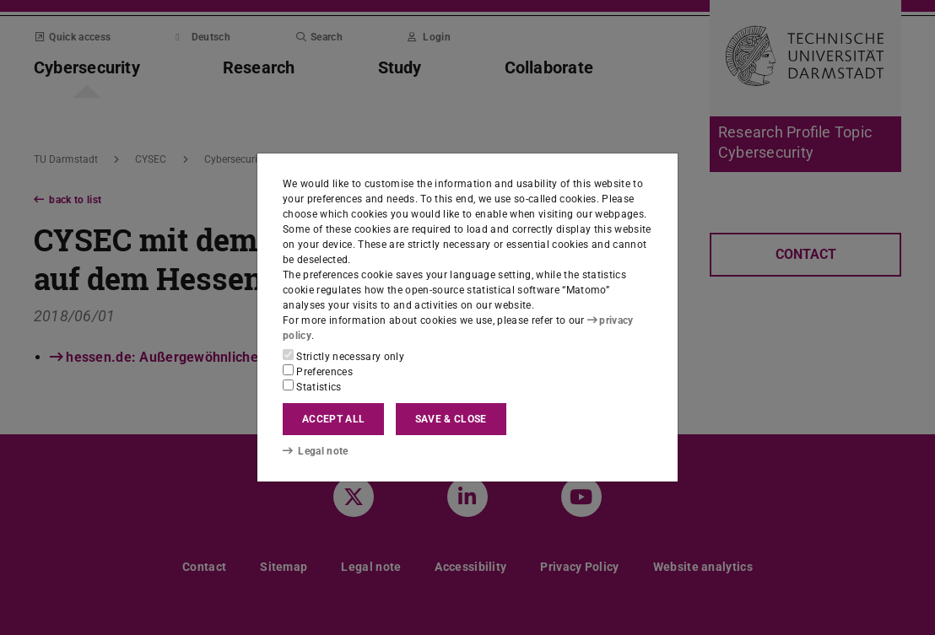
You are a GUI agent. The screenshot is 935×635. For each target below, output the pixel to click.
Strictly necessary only (343, 356)
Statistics (312, 386)
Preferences (318, 371)
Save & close (451, 419)
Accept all (333, 419)
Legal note (316, 451)
